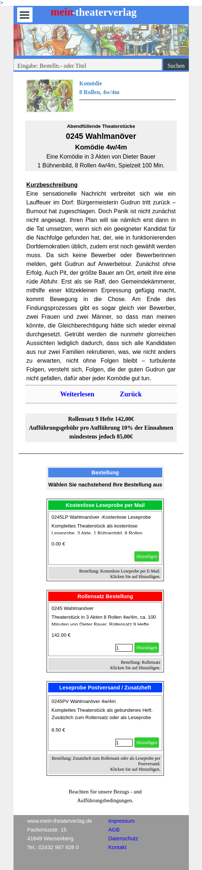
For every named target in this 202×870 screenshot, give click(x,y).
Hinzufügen (146, 556)
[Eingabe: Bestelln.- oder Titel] (88, 66)
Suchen (175, 66)
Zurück (131, 394)
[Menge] (124, 648)
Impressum (121, 821)
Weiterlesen (77, 394)
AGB (114, 830)
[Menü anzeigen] (24, 14)
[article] (105, 538)
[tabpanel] (101, 95)
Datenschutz (123, 838)
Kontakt (117, 847)
